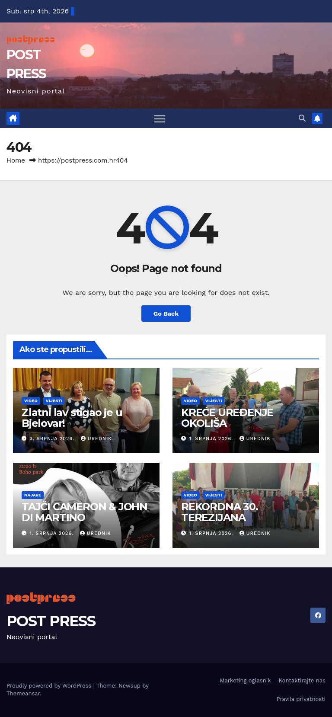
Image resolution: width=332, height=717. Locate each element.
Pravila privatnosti (301, 699)
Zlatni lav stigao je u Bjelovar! (72, 417)
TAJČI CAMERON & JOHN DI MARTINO (84, 512)
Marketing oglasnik (245, 680)
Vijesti (54, 400)
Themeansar (23, 693)
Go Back (166, 313)
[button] (302, 118)
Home (15, 160)
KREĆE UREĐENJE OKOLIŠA (227, 417)
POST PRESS (50, 621)
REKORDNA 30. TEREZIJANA (219, 512)
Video (31, 400)
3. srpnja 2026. (53, 439)
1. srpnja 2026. (212, 439)
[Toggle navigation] (159, 118)
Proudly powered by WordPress (49, 685)
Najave (32, 495)
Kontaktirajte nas (302, 680)
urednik (96, 439)
